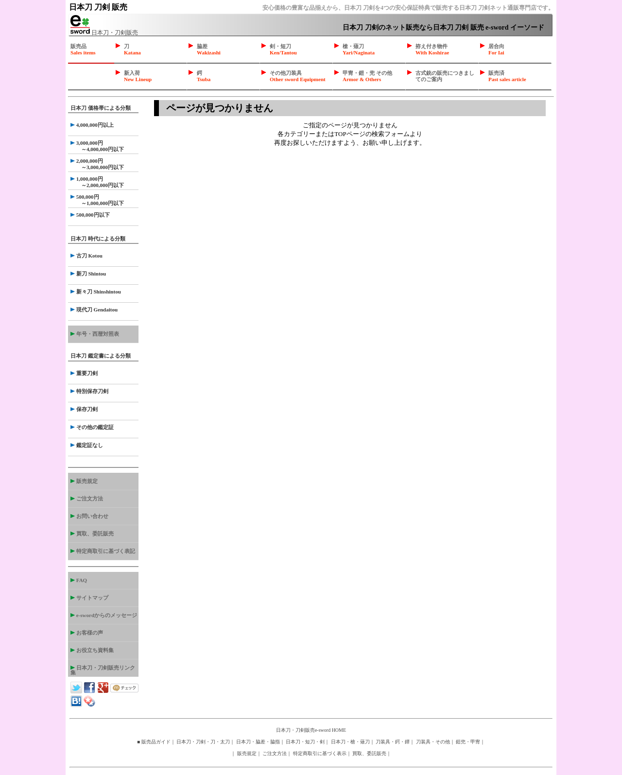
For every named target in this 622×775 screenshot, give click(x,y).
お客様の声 (86, 633)
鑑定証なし (86, 445)
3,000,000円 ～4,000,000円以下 (97, 146)
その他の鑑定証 (92, 427)
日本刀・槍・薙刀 (350, 741)
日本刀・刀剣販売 (104, 32)
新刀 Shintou (88, 273)
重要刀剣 (84, 373)
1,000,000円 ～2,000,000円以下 (97, 182)
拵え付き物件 (432, 49)
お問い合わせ (89, 516)
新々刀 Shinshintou (95, 291)
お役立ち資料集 (92, 650)
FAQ (78, 580)
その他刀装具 (298, 76)
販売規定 (84, 481)
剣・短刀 (283, 49)
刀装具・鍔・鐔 (393, 741)
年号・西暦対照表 (94, 334)
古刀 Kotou (86, 255)
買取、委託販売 (92, 533)
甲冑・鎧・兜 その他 (367, 76)
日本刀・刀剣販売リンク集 (102, 670)
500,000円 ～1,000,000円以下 (97, 200)
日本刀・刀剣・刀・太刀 (203, 741)
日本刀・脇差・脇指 (258, 741)
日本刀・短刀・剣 (305, 741)
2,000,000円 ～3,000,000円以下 (97, 164)
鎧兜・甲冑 (468, 741)
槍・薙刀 (359, 49)
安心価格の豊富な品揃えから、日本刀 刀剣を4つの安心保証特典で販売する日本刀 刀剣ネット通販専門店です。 (408, 7)
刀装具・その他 (433, 741)
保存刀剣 (84, 409)
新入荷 (138, 76)
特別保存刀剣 (89, 391)
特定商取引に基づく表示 (319, 753)
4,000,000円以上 (92, 125)
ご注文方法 (86, 498)
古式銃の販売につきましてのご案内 (444, 76)
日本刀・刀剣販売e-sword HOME (311, 730)
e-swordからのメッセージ (103, 615)
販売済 (507, 76)
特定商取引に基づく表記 (102, 551)
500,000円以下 (90, 215)
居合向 (496, 49)
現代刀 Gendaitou (94, 309)
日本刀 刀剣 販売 (98, 7)
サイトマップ (89, 598)
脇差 (209, 49)
